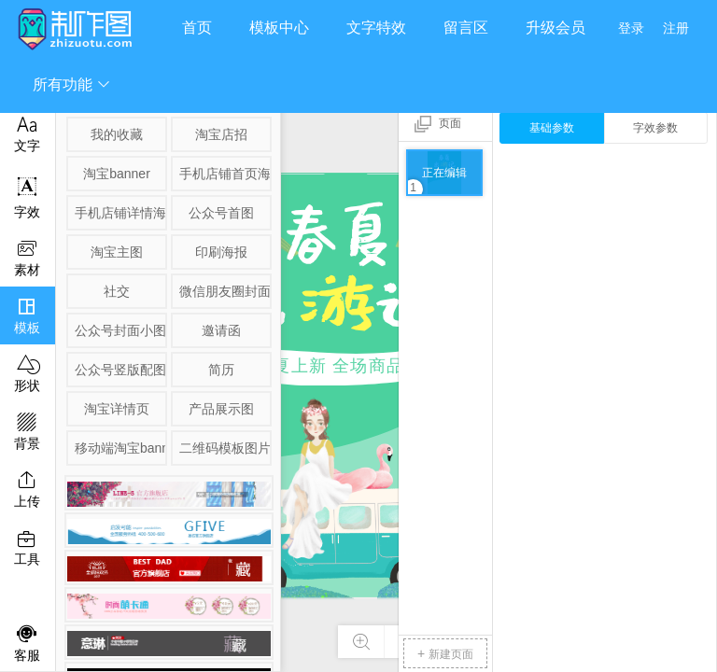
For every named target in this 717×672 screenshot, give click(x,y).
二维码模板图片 (224, 448)
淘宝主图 (117, 252)
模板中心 (279, 27)
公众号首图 (221, 212)
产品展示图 (221, 408)
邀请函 (221, 330)
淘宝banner (116, 173)
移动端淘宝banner (119, 448)
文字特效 (376, 27)
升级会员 (555, 27)
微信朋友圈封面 (224, 291)
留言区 (465, 27)
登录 (631, 28)
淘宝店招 (221, 134)
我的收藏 (117, 134)
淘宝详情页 (116, 408)
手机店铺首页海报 (224, 173)
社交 (117, 291)
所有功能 (72, 84)
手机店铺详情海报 (119, 212)
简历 (221, 369)
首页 (197, 27)
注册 (676, 28)
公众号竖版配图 (119, 369)
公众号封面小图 (119, 330)
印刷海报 (221, 252)
